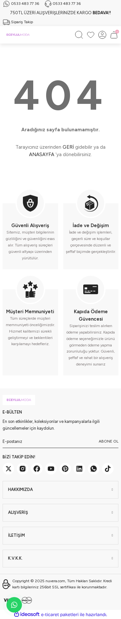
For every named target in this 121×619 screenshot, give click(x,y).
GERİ (68, 147)
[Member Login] (102, 34)
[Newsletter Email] (60, 441)
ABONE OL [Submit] (108, 441)
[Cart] (113, 34)
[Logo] (18, 35)
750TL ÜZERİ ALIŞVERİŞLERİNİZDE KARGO (60, 12)
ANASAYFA (41, 154)
